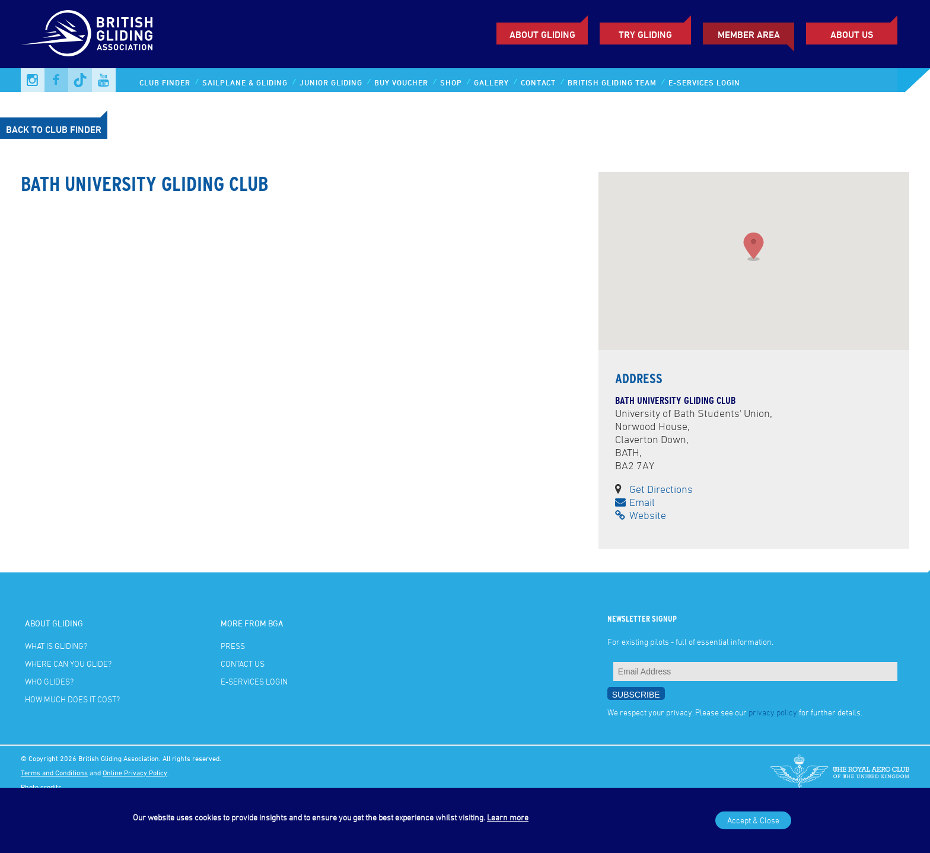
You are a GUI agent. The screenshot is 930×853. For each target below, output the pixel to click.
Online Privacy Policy (135, 772)
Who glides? (49, 681)
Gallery (491, 82)
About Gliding (542, 34)
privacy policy (773, 712)
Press (233, 646)
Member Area (749, 34)
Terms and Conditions (54, 772)
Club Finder (164, 82)
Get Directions (661, 489)
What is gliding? (56, 646)
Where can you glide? (68, 663)
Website (640, 515)
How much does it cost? (72, 699)
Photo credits (41, 786)
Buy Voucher (401, 82)
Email (635, 502)
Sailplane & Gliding (245, 82)
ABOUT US (851, 34)
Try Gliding (645, 34)
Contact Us (243, 663)
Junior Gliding (331, 82)
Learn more (507, 817)
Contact (538, 82)
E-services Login (704, 82)
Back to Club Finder (53, 129)
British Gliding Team (612, 82)
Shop (451, 82)
